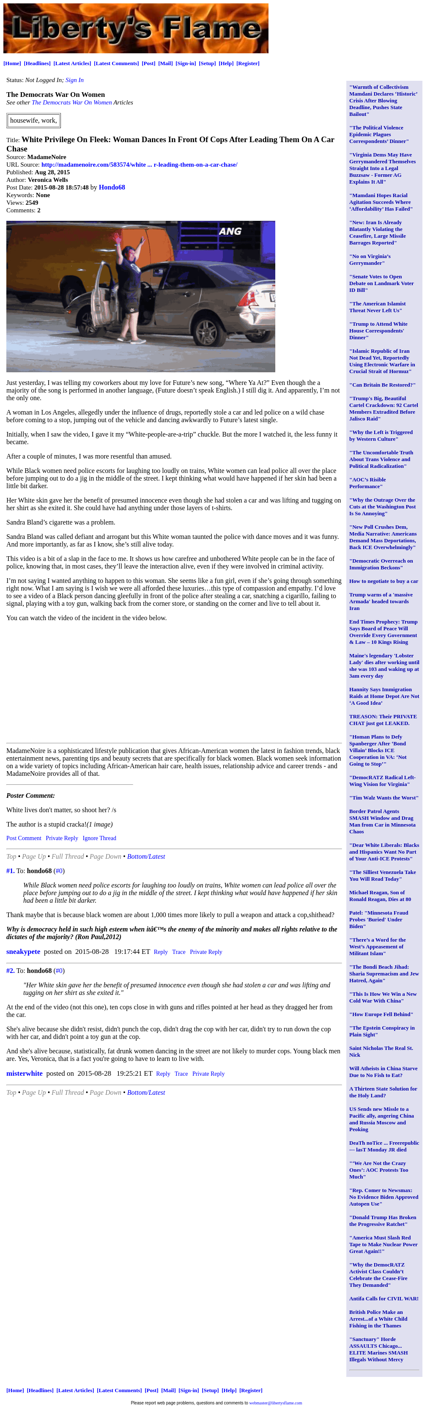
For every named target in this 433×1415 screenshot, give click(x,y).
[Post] (149, 63)
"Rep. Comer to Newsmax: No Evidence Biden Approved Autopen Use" (383, 1197)
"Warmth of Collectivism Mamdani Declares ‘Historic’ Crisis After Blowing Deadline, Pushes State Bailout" (383, 100)
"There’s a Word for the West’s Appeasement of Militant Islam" (377, 946)
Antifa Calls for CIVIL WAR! (384, 1298)
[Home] (12, 63)
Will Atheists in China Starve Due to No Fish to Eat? (383, 1071)
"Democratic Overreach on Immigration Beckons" (381, 564)
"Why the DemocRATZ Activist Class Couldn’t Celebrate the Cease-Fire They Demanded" (378, 1274)
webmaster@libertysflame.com (275, 1403)
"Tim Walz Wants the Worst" (384, 797)
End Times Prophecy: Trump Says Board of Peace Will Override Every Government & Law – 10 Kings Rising (383, 631)
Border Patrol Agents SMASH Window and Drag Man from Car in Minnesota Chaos (382, 821)
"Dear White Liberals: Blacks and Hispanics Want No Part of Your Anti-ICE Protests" (384, 852)
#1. (10, 870)
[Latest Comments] (116, 63)
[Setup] (207, 63)
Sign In (75, 80)
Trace (178, 952)
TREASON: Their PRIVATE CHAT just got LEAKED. (383, 719)
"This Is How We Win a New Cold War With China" (383, 997)
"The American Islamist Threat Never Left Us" (377, 306)
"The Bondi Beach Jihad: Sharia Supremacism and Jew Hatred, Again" (384, 974)
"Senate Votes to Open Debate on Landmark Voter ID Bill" (381, 283)
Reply (161, 952)
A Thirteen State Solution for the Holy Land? (383, 1092)
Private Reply (62, 838)
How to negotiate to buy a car (383, 581)
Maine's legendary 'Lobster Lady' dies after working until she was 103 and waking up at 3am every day (384, 665)
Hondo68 (112, 187)
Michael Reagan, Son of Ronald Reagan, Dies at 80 (380, 895)
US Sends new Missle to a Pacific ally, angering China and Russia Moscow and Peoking (381, 1119)
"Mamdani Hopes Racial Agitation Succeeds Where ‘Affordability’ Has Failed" (381, 202)
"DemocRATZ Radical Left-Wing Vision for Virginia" (382, 780)
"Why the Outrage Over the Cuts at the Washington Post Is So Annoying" (382, 507)
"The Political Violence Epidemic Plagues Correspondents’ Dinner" (379, 134)
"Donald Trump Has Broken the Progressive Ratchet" (383, 1220)
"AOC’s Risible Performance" (367, 482)
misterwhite (24, 1073)
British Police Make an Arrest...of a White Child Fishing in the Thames (378, 1319)
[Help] (226, 63)
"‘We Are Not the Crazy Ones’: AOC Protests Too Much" (378, 1170)
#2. (10, 970)
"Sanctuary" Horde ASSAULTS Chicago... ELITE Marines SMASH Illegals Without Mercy (378, 1349)
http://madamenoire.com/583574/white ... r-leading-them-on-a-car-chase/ (139, 164)
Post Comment (23, 838)
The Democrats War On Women (72, 102)
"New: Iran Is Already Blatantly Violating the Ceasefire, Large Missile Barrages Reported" (377, 232)
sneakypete (23, 952)
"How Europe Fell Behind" (381, 1014)
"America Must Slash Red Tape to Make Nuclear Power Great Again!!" (383, 1244)
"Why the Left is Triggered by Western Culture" (381, 435)
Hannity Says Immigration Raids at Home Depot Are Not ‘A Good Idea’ (384, 696)
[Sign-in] (185, 63)
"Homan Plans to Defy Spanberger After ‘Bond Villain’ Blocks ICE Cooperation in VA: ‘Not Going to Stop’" (378, 750)
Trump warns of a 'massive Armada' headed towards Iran (381, 601)
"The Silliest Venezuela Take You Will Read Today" (382, 875)
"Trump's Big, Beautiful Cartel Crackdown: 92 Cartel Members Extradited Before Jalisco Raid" (383, 408)
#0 (59, 870)
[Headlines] (37, 63)
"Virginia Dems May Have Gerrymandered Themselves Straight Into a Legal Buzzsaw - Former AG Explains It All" (382, 168)
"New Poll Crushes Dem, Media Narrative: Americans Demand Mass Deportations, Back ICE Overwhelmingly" (383, 537)
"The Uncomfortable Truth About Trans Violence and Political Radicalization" (381, 459)
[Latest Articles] (72, 63)
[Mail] (165, 63)
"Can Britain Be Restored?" (382, 385)
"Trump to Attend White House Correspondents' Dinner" (378, 331)
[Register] (248, 63)
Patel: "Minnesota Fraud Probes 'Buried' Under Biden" (378, 919)
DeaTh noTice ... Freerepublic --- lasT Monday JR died (384, 1146)
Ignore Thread (99, 838)
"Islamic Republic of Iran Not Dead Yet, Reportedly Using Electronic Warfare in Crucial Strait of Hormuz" (382, 361)
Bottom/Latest (146, 856)
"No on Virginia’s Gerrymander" (370, 259)
